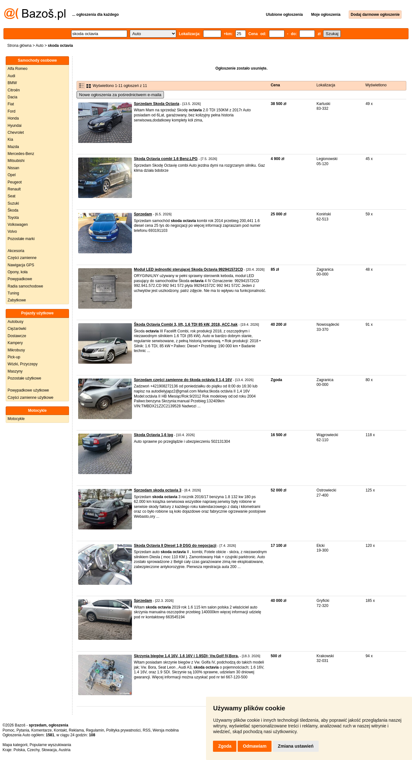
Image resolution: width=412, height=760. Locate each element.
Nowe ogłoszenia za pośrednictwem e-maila (120, 94)
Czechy (33, 750)
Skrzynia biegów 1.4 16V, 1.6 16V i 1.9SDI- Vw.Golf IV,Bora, (186, 656)
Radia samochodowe (25, 286)
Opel (12, 175)
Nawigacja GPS (21, 265)
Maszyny (15, 371)
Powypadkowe (20, 279)
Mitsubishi (16, 160)
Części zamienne (22, 258)
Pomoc (8, 730)
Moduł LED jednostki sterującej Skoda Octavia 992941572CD (188, 269)
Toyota (13, 217)
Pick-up (14, 357)
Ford (12, 111)
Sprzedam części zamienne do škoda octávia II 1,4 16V (183, 380)
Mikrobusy (16, 350)
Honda (13, 118)
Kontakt (60, 730)
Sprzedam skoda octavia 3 (157, 490)
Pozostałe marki (21, 239)
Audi (11, 76)
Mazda (13, 147)
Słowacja (49, 750)
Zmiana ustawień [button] (296, 746)
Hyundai (15, 125)
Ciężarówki (17, 328)
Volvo (12, 231)
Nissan (13, 168)
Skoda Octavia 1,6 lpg (153, 435)
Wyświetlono (375, 85)
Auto (40, 45)
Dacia (12, 97)
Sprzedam (143, 214)
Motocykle (16, 419)
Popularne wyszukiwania (50, 745)
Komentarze (41, 730)
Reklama (76, 730)
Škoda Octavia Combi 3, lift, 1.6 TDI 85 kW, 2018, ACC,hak (186, 324)
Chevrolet (16, 132)
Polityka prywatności (123, 730)
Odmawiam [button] (254, 746)
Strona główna (19, 45)
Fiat (11, 104)
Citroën (14, 90)
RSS (147, 730)
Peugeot (15, 182)
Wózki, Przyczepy (23, 364)
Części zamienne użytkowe (30, 397)
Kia (10, 139)
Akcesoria (16, 251)
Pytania (22, 730)
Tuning (13, 293)
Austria (64, 750)
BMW (12, 83)
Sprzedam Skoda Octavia (156, 104)
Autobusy (15, 321)
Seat (12, 196)
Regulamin (95, 730)
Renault (14, 189)
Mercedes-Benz (21, 153)
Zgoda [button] (224, 746)
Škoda (13, 210)
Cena (275, 85)
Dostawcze (17, 336)
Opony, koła (18, 272)
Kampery (15, 343)
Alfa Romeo (18, 68)
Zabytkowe (17, 300)
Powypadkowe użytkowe (28, 390)
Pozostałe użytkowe (24, 378)
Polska (19, 750)
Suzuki (13, 203)
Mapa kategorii (15, 745)
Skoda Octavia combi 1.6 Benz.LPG (165, 159)
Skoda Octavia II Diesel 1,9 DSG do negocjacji (175, 545)
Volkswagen (18, 224)
